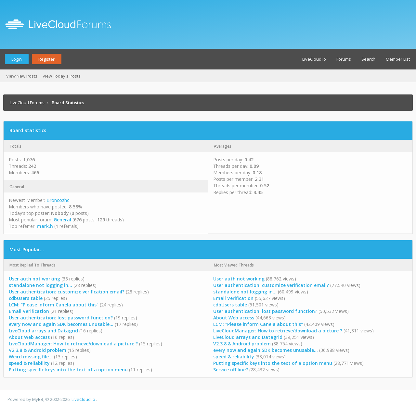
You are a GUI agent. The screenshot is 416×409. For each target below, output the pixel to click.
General (62, 220)
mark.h (45, 226)
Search (368, 59)
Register (46, 59)
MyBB (37, 399)
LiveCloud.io (314, 59)
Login (16, 59)
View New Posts (21, 76)
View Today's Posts (62, 76)
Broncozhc (57, 200)
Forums (343, 59)
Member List (398, 59)
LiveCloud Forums (27, 102)
